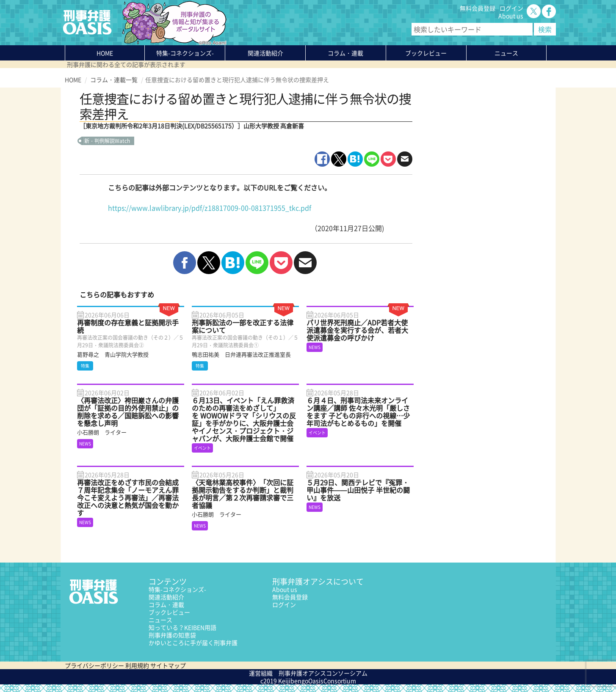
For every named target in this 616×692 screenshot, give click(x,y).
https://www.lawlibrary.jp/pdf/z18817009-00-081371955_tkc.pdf (209, 208)
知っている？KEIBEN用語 (182, 627)
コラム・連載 (166, 604)
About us (510, 15)
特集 (185, 53)
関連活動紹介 (265, 53)
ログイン (511, 8)
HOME (105, 53)
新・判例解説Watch (107, 141)
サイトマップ (168, 665)
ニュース (160, 619)
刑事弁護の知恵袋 (172, 635)
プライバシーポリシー (94, 665)
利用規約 (137, 665)
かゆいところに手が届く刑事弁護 (193, 642)
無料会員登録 (477, 8)
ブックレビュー (426, 53)
